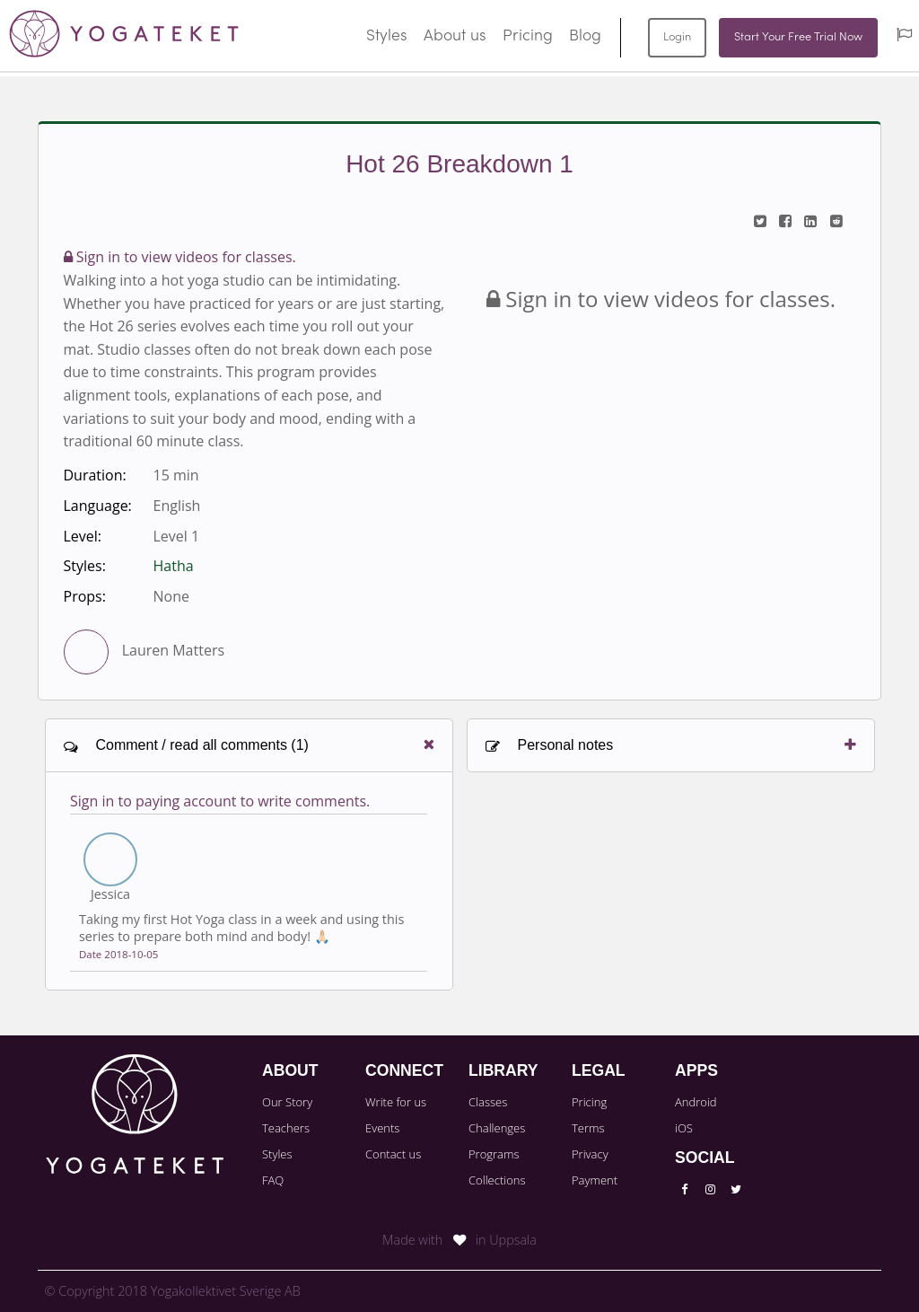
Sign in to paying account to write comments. (220, 801)
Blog (585, 36)
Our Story (287, 1102)
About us (455, 36)
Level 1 (176, 536)
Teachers (286, 1128)
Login (677, 37)
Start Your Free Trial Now (798, 37)
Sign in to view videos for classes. (180, 257)
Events (382, 1128)
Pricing (528, 36)
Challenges (496, 1128)
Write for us (395, 1102)
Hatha (173, 566)
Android (696, 1102)
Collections (497, 1180)
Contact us (393, 1154)
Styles (386, 36)
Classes (487, 1102)
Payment (594, 1180)
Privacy (590, 1154)
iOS (684, 1128)
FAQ (273, 1180)
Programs (494, 1154)
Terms (588, 1128)
